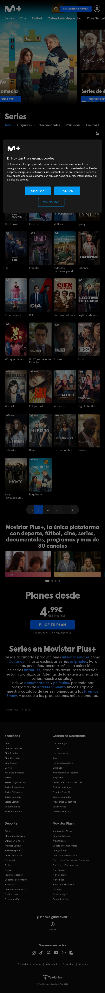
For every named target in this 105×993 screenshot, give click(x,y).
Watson (82, 450)
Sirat (55, 758)
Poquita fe (35, 494)
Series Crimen (12, 801)
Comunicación (60, 899)
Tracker (58, 359)
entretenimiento (51, 687)
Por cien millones (64, 315)
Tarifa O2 (57, 889)
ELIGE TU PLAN (52, 624)
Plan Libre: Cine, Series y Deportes (71, 860)
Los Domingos (60, 743)
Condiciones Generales (65, 845)
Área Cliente (59, 841)
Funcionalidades (61, 836)
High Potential (86, 406)
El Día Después (12, 850)
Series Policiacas (13, 792)
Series (9, 18)
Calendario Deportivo (16, 889)
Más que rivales (14, 359)
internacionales (75, 657)
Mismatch (59, 406)
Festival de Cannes (62, 787)
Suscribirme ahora (75, 8)
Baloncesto (10, 860)
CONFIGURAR (51, 202)
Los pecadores (60, 753)
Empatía (34, 267)
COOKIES (83, 964)
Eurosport (10, 884)
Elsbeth (33, 224)
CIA (31, 315)
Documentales (12, 806)
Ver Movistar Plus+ (62, 831)
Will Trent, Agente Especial (40, 361)
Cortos (8, 767)
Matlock (58, 224)
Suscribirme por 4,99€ (27, 99)
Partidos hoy (11, 894)
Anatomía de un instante (65, 772)
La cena (57, 748)
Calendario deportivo (64, 18)
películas (61, 682)
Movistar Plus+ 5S (62, 811)
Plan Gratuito (60, 875)
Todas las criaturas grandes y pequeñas (64, 269)
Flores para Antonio (63, 763)
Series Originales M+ (15, 782)
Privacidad (68, 964)
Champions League (15, 836)
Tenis (7, 865)
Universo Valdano (14, 855)
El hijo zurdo (36, 406)
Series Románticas (14, 787)
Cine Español (11, 753)
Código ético (59, 850)
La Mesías (11, 450)
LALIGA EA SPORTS (14, 841)
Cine (22, 18)
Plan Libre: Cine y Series (65, 865)
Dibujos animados (62, 797)
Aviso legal (51, 964)
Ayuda (52, 926)
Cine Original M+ (13, 748)
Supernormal (13, 315)
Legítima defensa (88, 315)
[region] (52, 176)
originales (78, 661)
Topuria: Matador (14, 875)
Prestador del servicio (29, 964)
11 (67, 509)
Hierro (33, 450)
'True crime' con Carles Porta (68, 782)
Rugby (8, 870)
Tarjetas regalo (60, 894)
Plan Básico (59, 870)
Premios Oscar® (61, 792)
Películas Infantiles (14, 772)
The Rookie (11, 224)
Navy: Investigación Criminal (13, 496)
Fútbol (37, 18)
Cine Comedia (12, 758)
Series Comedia (13, 797)
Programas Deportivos (64, 801)
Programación (12, 899)
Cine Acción (11, 763)
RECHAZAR (37, 190)
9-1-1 (81, 359)
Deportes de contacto (16, 879)
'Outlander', (18, 661)
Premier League (13, 845)
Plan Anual (58, 879)
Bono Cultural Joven (63, 884)
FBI (6, 267)
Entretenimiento (13, 811)
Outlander (58, 767)
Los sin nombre (63, 450)
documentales (36, 682)
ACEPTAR (67, 190)
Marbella (10, 406)
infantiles (32, 670)
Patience (83, 267)
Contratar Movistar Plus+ (66, 855)
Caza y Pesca (59, 806)
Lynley (81, 224)
